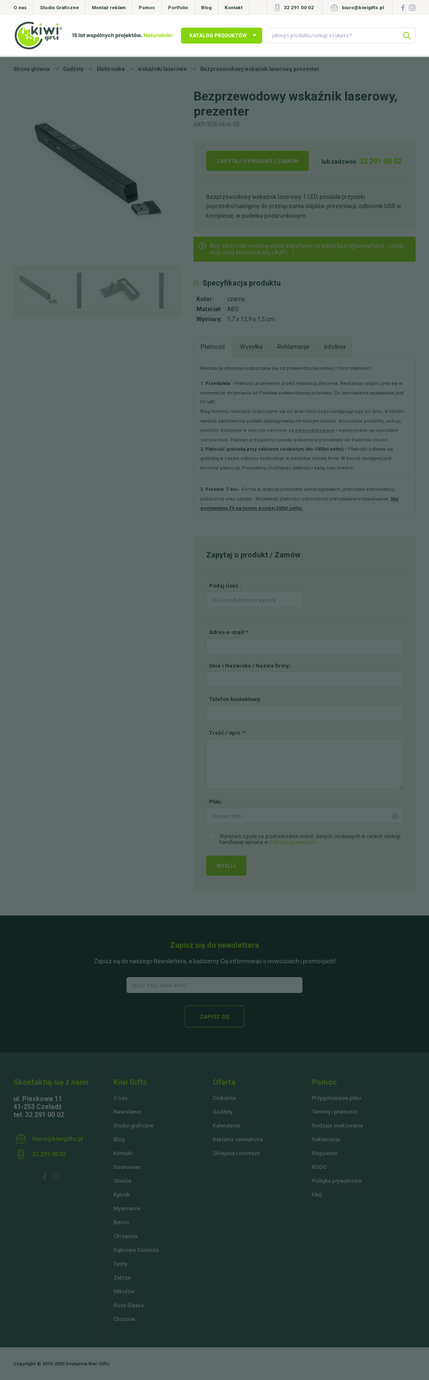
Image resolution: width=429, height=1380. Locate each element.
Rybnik (122, 1195)
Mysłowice (127, 1208)
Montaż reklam (109, 7)
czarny (236, 299)
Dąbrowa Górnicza (136, 1250)
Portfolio (178, 7)
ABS (233, 309)
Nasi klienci (127, 1112)
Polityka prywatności (337, 1181)
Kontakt (234, 7)
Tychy (120, 1264)
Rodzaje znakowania (337, 1125)
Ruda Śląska (129, 1305)
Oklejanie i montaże (236, 1153)
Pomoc (147, 7)
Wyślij (226, 866)
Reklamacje (326, 1139)
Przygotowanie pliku (336, 1098)
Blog (206, 7)
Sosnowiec (127, 1167)
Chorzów (124, 1319)
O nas (20, 7)
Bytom (121, 1222)
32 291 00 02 (299, 7)
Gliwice (122, 1181)
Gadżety (223, 1112)
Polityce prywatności (293, 842)
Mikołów (124, 1291)
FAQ (317, 1195)
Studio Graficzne (59, 7)
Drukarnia (224, 1098)
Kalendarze (226, 1125)
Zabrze (122, 1277)
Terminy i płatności (334, 1112)
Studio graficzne (133, 1125)
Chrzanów (126, 1236)
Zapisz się (214, 1017)
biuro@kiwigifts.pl (363, 7)
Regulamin (325, 1153)
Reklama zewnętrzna (238, 1139)
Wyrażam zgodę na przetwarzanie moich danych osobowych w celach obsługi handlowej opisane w (310, 839)
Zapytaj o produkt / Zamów (257, 161)
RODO (319, 1167)
